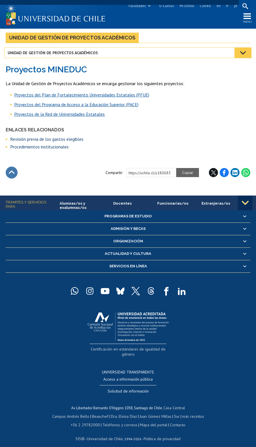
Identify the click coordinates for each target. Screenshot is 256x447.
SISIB (83, 431)
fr (226, 5)
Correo (204, 5)
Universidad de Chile (106, 431)
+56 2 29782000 (88, 418)
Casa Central (174, 402)
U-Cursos (165, 5)
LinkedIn (235, 174)
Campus (62, 410)
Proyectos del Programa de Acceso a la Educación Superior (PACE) (76, 106)
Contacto (173, 418)
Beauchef (101, 410)
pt (234, 5)
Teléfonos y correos (120, 418)
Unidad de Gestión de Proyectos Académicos (72, 39)
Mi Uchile (186, 5)
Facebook (224, 174)
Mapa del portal (150, 418)
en (217, 5)
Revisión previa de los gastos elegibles (46, 140)
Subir (12, 174)
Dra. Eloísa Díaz (124, 410)
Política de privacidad (160, 431)
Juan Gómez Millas (154, 410)
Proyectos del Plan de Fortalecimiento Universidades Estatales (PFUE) (81, 96)
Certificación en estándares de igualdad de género (129, 350)
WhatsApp (246, 174)
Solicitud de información (128, 386)
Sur (174, 410)
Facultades (136, 5)
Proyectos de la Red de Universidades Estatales (59, 116)
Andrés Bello (81, 410)
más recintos (189, 410)
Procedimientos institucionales (39, 148)
